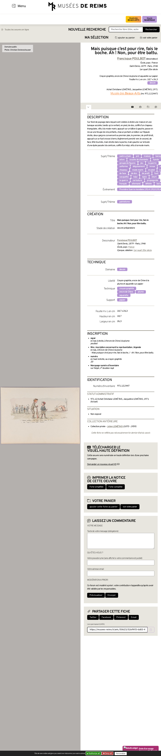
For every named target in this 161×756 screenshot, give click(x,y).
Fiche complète (115, 487)
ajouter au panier (125, 37)
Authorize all (93, 753)
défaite (148, 183)
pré (137, 156)
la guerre (152, 163)
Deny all (108, 753)
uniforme (123, 166)
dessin (152, 83)
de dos (134, 173)
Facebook (106, 617)
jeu (141, 163)
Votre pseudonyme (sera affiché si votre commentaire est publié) (114, 558)
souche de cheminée (138, 159)
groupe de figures (127, 163)
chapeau (123, 170)
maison (147, 156)
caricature (137, 180)
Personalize (121, 753)
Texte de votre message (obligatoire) (102, 531)
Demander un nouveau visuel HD (101, 464)
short (154, 177)
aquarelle (123, 295)
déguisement (139, 166)
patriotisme (124, 201)
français (123, 183)
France (131, 247)
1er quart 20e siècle (143, 250)
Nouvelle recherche (87, 29)
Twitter (93, 617)
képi (135, 177)
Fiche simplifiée (96, 487)
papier (122, 300)
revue (152, 166)
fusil (156, 173)
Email (133, 617)
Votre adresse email (95, 569)
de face (122, 173)
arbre (121, 159)
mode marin (137, 170)
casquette (124, 177)
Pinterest (121, 617)
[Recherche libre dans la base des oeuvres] (126, 29)
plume (141, 291)
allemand (136, 183)
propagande (152, 180)
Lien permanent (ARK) (96, 624)
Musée (149, 19)
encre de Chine (126, 291)
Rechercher (151, 29)
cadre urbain (125, 156)
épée (144, 177)
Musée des (133, 19)
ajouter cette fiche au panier (104, 506)
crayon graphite (126, 288)
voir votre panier (148, 37)
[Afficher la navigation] (14, 6)
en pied (151, 170)
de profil (145, 173)
